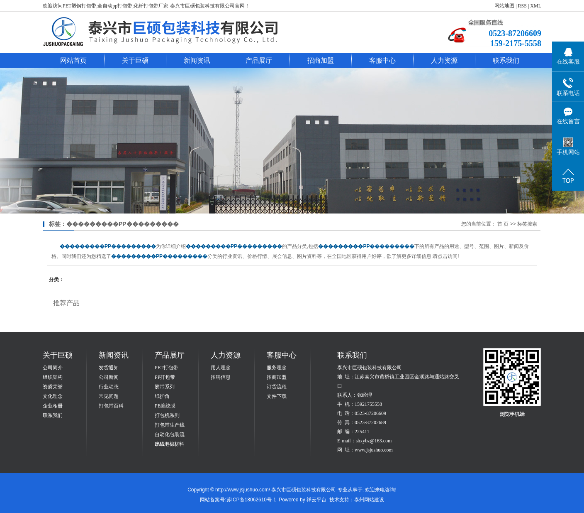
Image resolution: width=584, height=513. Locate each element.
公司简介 (53, 368)
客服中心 (382, 60)
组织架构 (53, 377)
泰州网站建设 (369, 500)
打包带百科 (111, 406)
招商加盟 (320, 60)
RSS (522, 6)
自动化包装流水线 (170, 435)
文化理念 (53, 396)
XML (535, 6)
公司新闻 (109, 377)
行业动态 (109, 387)
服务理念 (277, 368)
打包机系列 (167, 415)
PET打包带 (166, 368)
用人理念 (221, 368)
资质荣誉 (53, 387)
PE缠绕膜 (165, 406)
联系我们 (506, 60)
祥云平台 (316, 500)
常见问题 (109, 396)
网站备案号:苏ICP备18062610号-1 (238, 500)
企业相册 (53, 406)
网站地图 (504, 6)
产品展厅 (259, 60)
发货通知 (109, 368)
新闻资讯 (197, 60)
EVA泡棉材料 (169, 444)
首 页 (503, 224)
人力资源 (444, 60)
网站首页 (73, 60)
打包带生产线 (170, 425)
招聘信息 (221, 377)
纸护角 (162, 396)
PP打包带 (165, 377)
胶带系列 (165, 387)
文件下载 (277, 396)
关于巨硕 (135, 60)
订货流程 (277, 387)
